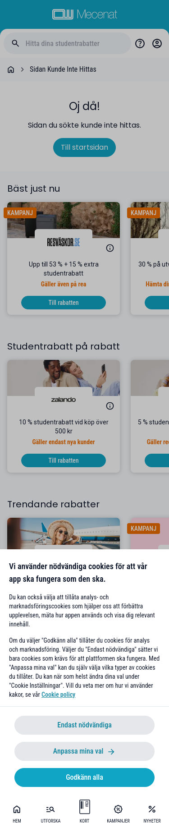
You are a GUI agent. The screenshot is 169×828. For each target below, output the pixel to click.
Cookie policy (58, 694)
